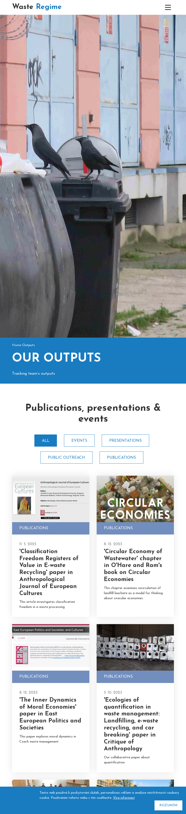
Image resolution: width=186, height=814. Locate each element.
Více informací (124, 798)
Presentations (125, 441)
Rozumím (168, 805)
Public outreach (66, 458)
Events (79, 441)
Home (16, 345)
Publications (121, 458)
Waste (37, 7)
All (45, 441)
